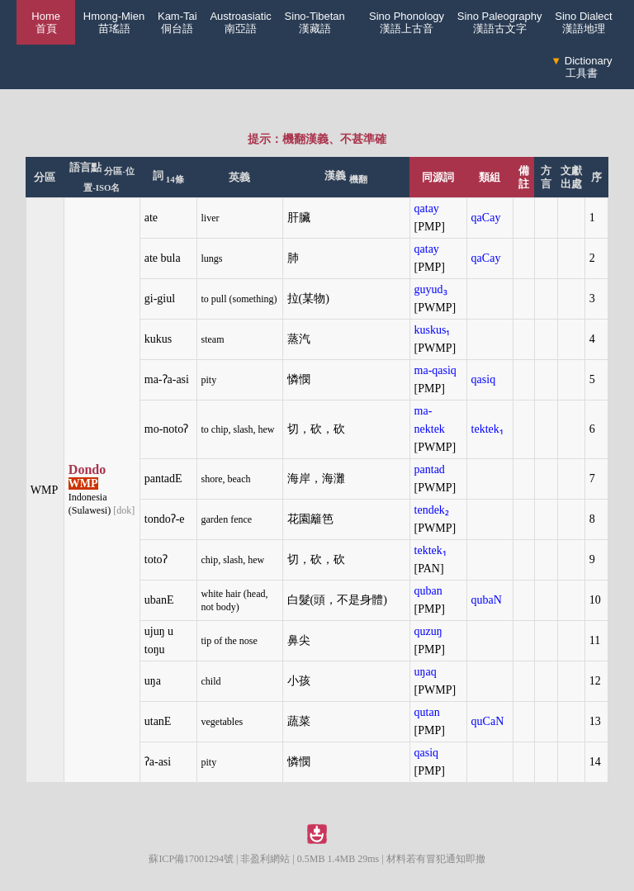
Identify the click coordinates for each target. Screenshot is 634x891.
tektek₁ (487, 429)
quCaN (487, 721)
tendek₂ (431, 510)
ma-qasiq (435, 370)
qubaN (486, 600)
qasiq (483, 379)
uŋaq (425, 672)
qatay (426, 208)
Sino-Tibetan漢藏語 (315, 22)
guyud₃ (430, 289)
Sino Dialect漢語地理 (583, 22)
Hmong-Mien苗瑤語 (113, 22)
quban (428, 591)
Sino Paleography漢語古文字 (499, 22)
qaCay (486, 217)
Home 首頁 (45, 22)
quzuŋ (428, 631)
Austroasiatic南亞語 (240, 22)
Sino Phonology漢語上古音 (406, 22)
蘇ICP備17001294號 (191, 859)
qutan (427, 712)
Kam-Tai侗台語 (177, 22)
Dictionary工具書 (581, 67)
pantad (429, 469)
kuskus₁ (432, 330)
